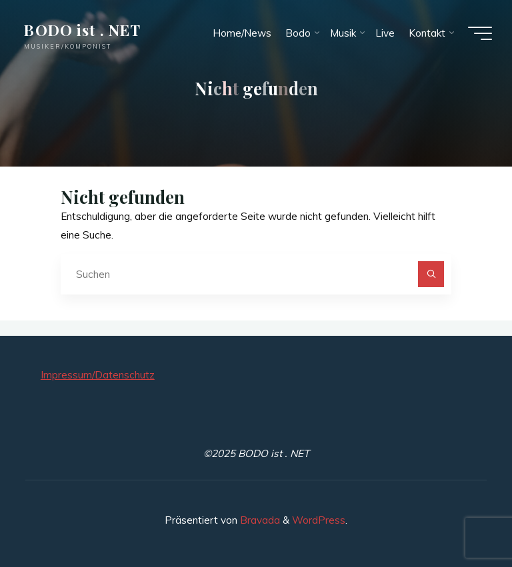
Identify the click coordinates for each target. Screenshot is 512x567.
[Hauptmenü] (480, 33)
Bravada (258, 520)
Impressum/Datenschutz (98, 374)
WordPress (318, 520)
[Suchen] (431, 274)
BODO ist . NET (82, 29)
